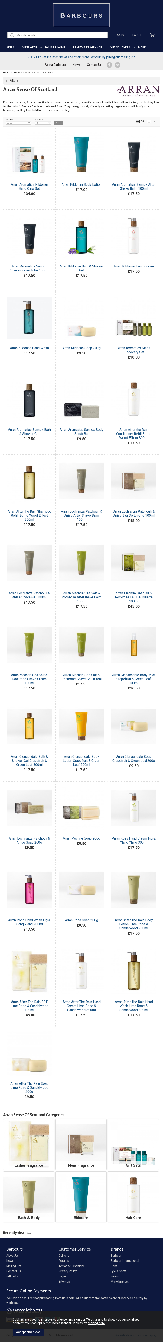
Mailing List (13, 1266)
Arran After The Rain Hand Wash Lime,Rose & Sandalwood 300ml (134, 1006)
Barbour (116, 1255)
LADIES (9, 47)
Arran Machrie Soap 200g (81, 838)
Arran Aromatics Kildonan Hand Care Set (29, 187)
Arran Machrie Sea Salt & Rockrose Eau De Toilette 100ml (134, 597)
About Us (12, 1255)
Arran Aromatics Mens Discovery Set (133, 350)
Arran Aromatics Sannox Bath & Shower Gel (29, 432)
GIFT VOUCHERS (120, 47)
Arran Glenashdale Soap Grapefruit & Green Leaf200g (133, 759)
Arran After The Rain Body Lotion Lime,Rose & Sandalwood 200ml (134, 924)
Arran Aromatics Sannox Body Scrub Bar (81, 432)
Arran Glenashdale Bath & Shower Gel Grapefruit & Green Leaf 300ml (29, 761)
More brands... (120, 1281)
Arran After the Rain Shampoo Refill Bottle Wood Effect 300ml (29, 515)
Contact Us (94, 64)
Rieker (115, 1276)
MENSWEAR (29, 47)
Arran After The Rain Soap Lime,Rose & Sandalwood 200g (29, 1088)
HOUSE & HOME (55, 47)
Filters (14, 81)
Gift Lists (12, 1276)
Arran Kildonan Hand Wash (29, 348)
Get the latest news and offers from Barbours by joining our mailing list (81, 57)
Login (120, 35)
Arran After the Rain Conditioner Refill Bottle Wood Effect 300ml (133, 434)
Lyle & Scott (118, 1271)
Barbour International (125, 1260)
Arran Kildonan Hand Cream (134, 266)
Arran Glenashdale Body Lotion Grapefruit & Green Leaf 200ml (81, 761)
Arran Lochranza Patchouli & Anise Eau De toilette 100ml (134, 513)
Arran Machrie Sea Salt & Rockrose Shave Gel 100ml (82, 677)
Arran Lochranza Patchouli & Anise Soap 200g (29, 840)
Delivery (64, 1255)
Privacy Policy (68, 1271)
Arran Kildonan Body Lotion (81, 185)
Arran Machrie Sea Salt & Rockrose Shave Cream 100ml (29, 679)
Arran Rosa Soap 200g (81, 920)
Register (137, 35)
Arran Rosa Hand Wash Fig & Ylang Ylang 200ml (29, 922)
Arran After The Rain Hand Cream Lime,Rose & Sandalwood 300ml (82, 1006)
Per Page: (43, 121)
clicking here (96, 1323)
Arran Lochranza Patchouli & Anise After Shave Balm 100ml (81, 515)
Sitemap (64, 1281)
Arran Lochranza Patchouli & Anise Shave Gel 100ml (29, 595)
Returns (64, 1260)
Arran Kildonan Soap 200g (81, 348)
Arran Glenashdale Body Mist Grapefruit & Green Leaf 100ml (133, 679)
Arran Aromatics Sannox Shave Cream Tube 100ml (29, 268)
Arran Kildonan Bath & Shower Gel (81, 268)
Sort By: (18, 121)
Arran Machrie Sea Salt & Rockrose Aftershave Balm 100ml (81, 597)
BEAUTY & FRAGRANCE (87, 47)
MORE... (143, 47)
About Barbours (55, 64)
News (76, 64)
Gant (114, 1266)
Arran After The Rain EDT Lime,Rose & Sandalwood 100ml (29, 1006)
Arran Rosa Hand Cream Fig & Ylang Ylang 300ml (134, 840)
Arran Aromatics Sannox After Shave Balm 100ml (134, 187)
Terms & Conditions (72, 1266)
